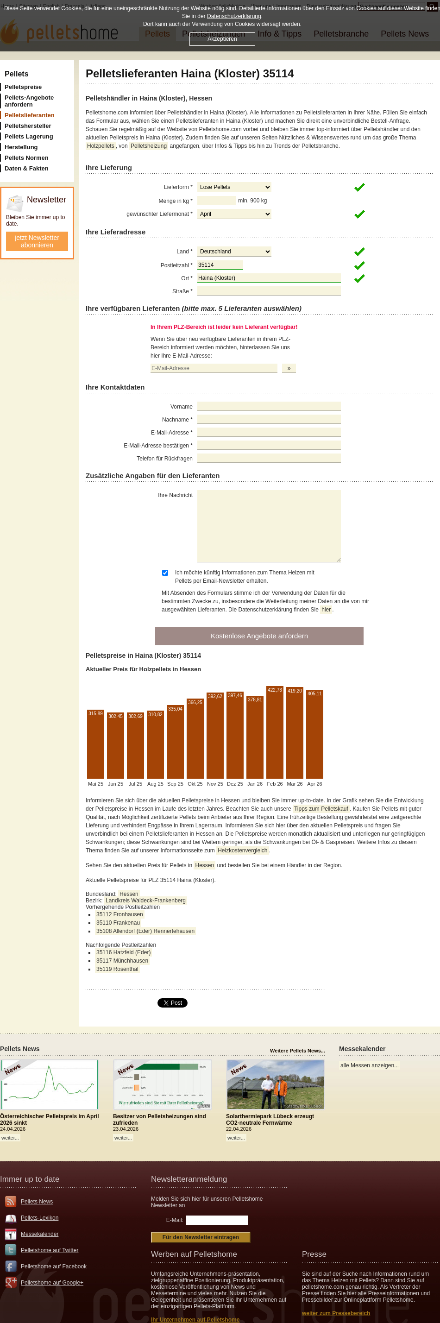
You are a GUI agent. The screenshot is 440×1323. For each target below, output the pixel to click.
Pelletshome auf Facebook (54, 1266)
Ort (187, 278)
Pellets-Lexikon (39, 1218)
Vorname (181, 406)
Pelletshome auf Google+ (52, 1282)
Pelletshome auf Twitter (50, 1250)
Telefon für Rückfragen (165, 458)
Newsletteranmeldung (189, 1179)
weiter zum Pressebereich (336, 1313)
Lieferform (178, 187)
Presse (314, 1254)
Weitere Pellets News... (297, 1050)
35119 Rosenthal (117, 969)
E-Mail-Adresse (172, 432)
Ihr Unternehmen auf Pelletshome (195, 1320)
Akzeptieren (222, 39)
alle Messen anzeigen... (369, 1065)
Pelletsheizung (149, 146)
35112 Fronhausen (119, 914)
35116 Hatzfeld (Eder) (123, 952)
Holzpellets (100, 146)
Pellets (17, 74)
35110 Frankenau (118, 923)
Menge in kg (176, 201)
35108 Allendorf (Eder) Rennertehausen (145, 931)
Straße (182, 291)
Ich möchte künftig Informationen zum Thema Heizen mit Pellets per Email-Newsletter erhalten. (244, 576)
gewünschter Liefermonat (159, 214)
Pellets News (37, 1201)
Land (184, 251)
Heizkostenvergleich (242, 850)
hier (326, 609)
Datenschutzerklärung (234, 16)
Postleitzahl (177, 265)
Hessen (204, 865)
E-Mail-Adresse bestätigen (158, 445)
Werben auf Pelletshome (194, 1254)
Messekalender (39, 1234)
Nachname (177, 419)
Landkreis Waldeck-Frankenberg (146, 900)
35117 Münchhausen (122, 961)
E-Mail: (174, 1220)
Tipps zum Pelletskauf (321, 809)
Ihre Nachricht (175, 495)
